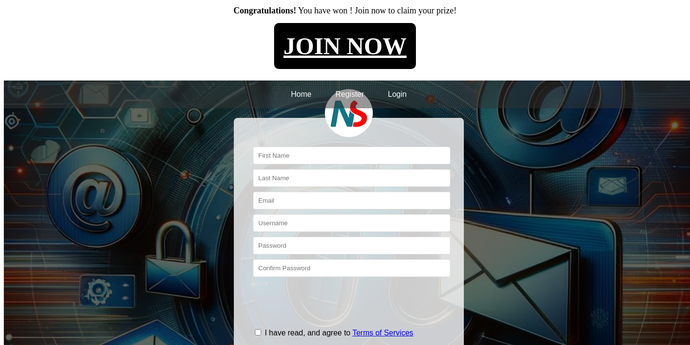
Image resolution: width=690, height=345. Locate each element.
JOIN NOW (345, 46)
